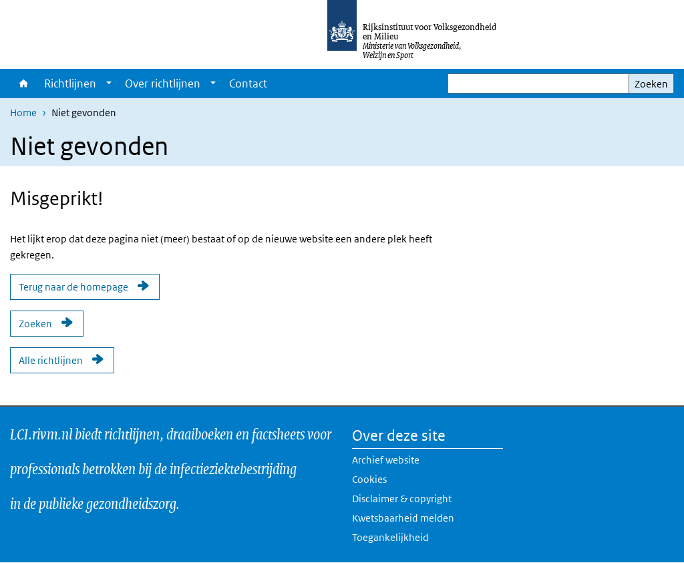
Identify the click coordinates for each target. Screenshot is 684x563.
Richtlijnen (70, 83)
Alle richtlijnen (51, 360)
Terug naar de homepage (73, 286)
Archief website (385, 459)
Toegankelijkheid (390, 537)
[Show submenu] (109, 83)
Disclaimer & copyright (402, 498)
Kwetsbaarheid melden (403, 518)
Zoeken (651, 83)
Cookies (369, 479)
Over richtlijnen (162, 83)
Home (23, 83)
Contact (248, 83)
